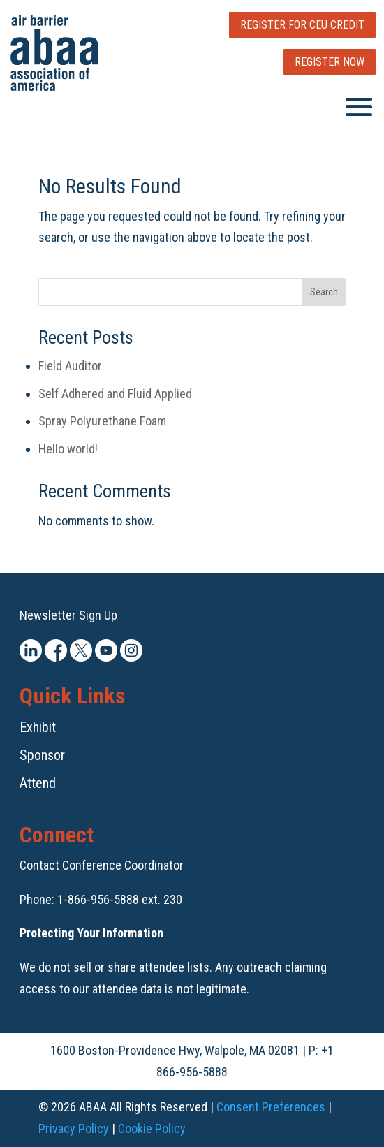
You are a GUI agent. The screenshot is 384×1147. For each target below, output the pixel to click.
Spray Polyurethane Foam (102, 421)
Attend (38, 783)
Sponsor (42, 755)
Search (324, 292)
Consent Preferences (270, 1106)
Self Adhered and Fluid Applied (115, 393)
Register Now (329, 61)
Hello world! (68, 448)
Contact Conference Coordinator (102, 865)
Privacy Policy (73, 1128)
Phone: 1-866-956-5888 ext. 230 (101, 899)
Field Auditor (70, 365)
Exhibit (38, 727)
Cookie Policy (152, 1128)
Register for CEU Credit (302, 24)
